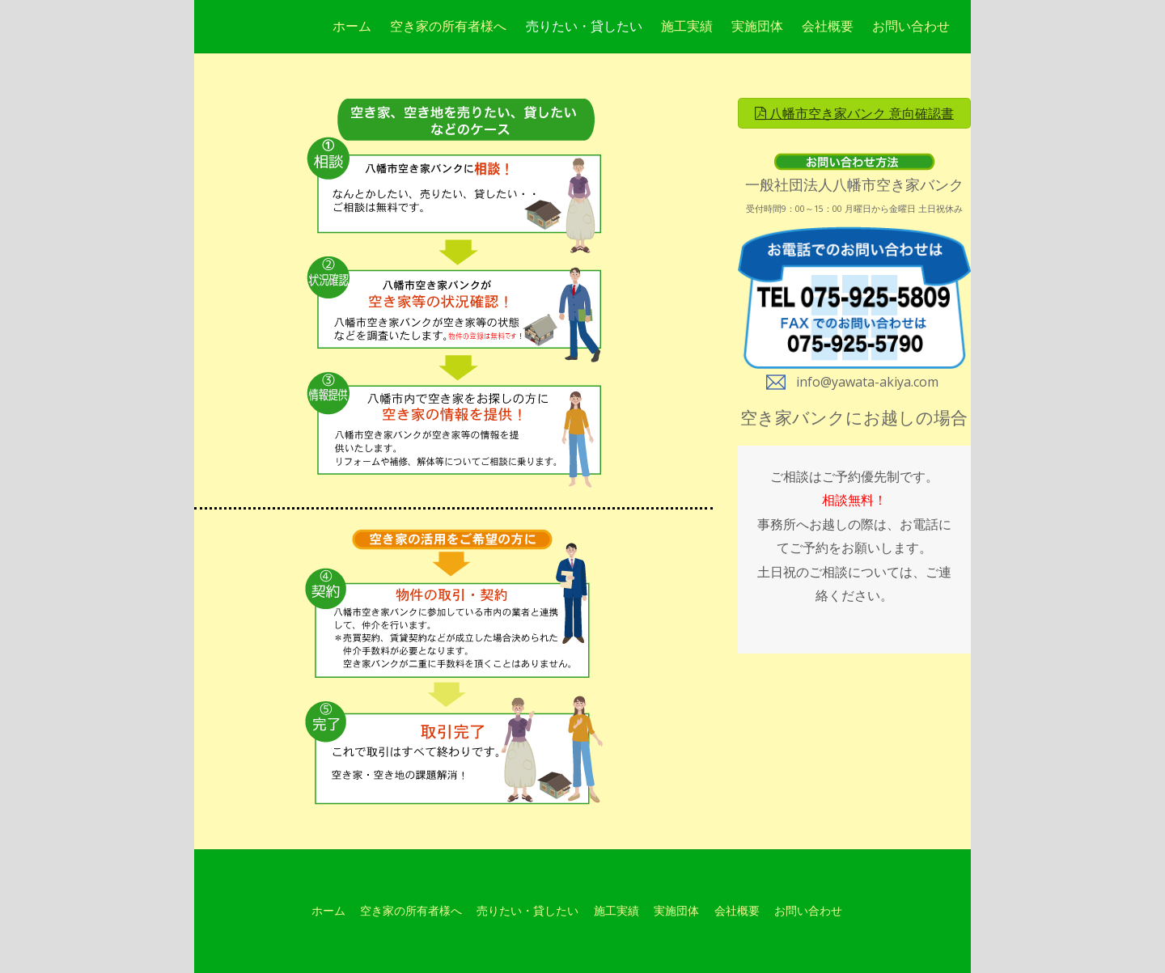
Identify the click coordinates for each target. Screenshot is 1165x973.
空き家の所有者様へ (448, 26)
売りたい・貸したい (584, 26)
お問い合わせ (911, 26)
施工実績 (687, 26)
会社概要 (828, 26)
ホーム (352, 26)
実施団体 (757, 26)
